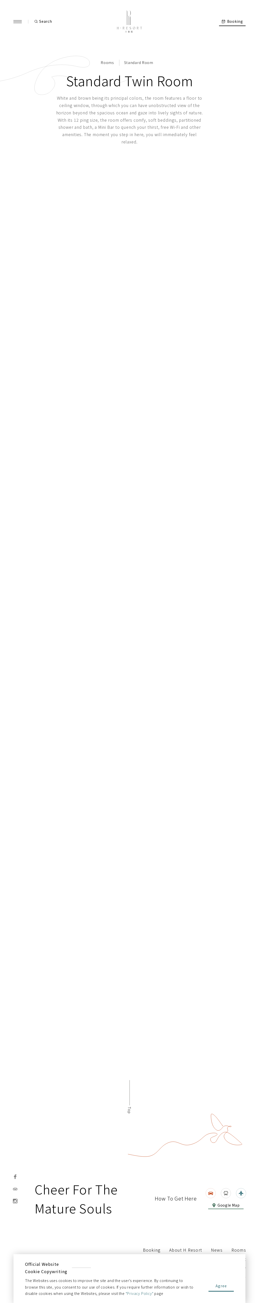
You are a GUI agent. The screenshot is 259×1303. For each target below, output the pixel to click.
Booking (151, 1250)
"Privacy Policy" (140, 1293)
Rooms (107, 64)
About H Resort (185, 1250)
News (217, 1250)
